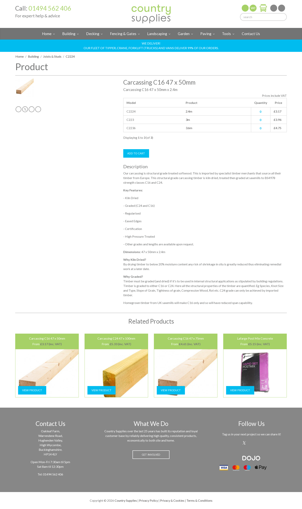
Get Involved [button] (151, 454)
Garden (184, 34)
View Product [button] (32, 390)
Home (46, 34)
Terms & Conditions (199, 500)
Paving (205, 34)
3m (188, 119)
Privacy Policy (148, 500)
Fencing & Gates (123, 34)
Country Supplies (126, 500)
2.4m (189, 111)
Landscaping (157, 34)
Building (68, 34)
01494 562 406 (50, 8)
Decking (92, 34)
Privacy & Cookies (172, 500)
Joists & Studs (52, 56)
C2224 (70, 56)
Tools (226, 34)
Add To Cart (136, 153)
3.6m (189, 128)
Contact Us (251, 34)
